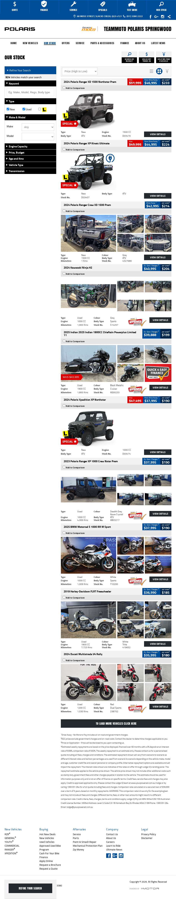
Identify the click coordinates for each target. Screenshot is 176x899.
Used (27, 109)
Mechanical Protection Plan (88, 846)
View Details (157, 134)
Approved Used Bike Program (50, 847)
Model (10, 136)
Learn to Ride (113, 846)
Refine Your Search (19, 70)
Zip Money (78, 849)
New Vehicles (30, 43)
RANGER (10, 849)
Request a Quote (48, 869)
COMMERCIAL (12, 846)
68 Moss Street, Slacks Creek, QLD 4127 (97, 16)
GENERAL (10, 838)
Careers (110, 842)
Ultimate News (114, 849)
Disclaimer (146, 838)
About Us (140, 43)
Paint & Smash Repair (84, 842)
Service (80, 43)
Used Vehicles (46, 842)
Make (10, 126)
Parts (76, 838)
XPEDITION (11, 853)
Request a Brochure (50, 865)
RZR (7, 834)
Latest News (158, 43)
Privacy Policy (148, 834)
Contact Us (112, 834)
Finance (124, 43)
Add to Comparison (75, 88)
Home (14, 43)
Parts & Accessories (102, 43)
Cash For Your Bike (49, 853)
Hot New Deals (47, 834)
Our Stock (50, 43)
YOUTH (9, 842)
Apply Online (46, 861)
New (11, 109)
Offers (66, 43)
